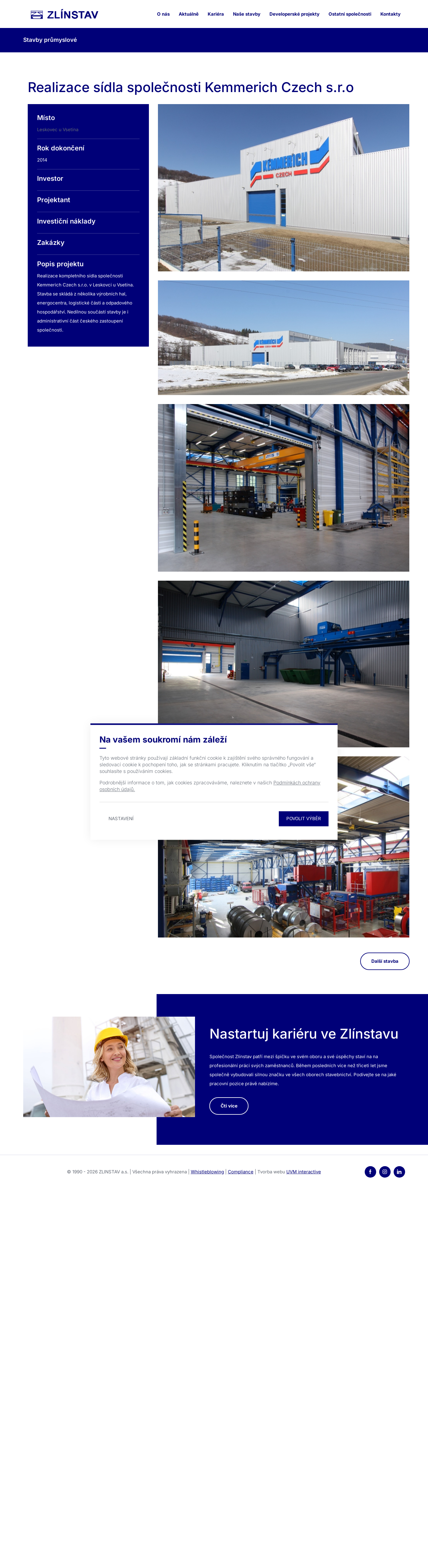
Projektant (53, 200)
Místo (46, 118)
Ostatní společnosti (350, 14)
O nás (163, 14)
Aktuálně (189, 14)
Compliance (240, 1172)
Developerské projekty (294, 14)
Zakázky (51, 242)
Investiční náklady (66, 221)
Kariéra (216, 14)
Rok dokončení (60, 148)
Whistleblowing (207, 1172)
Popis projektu (60, 264)
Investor (50, 178)
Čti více (229, 1106)
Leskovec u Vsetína (57, 129)
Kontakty (390, 14)
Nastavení (121, 818)
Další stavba (384, 961)
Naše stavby (246, 14)
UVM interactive (303, 1172)
